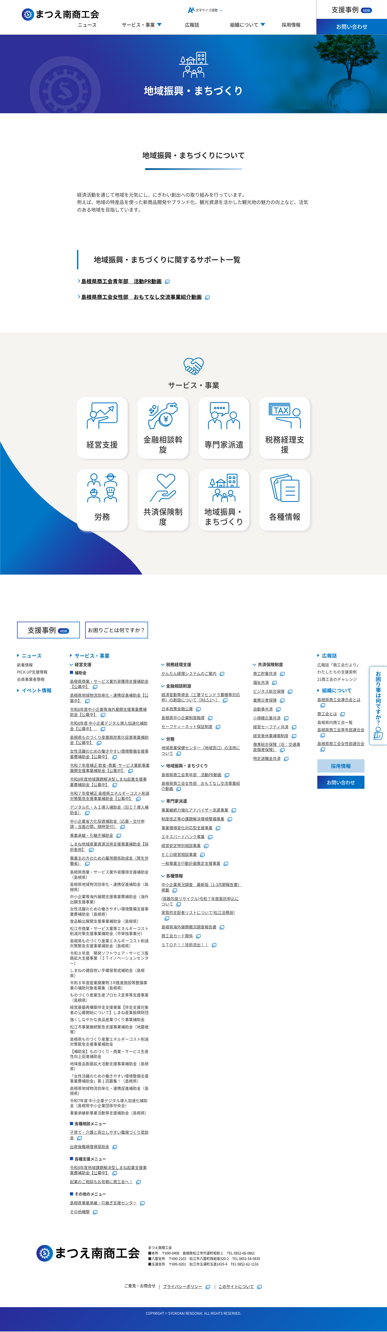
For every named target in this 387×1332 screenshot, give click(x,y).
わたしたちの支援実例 (337, 672)
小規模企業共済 (267, 718)
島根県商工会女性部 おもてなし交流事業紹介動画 (141, 297)
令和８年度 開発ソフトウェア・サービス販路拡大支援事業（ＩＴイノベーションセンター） (109, 959)
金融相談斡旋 (178, 686)
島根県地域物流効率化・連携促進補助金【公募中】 (109, 698)
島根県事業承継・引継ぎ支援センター (103, 1203)
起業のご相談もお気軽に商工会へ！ (101, 1182)
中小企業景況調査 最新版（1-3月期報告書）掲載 (201, 887)
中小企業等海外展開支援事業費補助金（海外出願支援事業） (109, 899)
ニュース (87, 24)
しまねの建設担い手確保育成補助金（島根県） (107, 973)
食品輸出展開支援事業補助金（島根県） (105, 922)
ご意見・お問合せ (140, 1286)
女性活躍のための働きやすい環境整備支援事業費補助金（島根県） (109, 912)
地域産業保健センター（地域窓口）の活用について (200, 751)
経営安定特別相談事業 (181, 846)
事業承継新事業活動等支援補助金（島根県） (109, 1113)
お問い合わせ (352, 26)
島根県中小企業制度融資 (183, 718)
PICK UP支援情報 (32, 672)
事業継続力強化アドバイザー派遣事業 (194, 810)
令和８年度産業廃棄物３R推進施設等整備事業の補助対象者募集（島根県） (108, 985)
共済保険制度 (270, 665)
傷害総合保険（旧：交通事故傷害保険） (276, 747)
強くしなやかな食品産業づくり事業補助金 (107, 1020)
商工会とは (327, 714)
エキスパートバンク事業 (183, 837)
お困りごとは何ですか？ (116, 630)
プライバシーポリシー (182, 1287)
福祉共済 (261, 683)
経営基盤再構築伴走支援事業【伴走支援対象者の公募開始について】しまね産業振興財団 (109, 1010)
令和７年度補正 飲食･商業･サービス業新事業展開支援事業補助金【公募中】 (110, 768)
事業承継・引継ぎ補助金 (91, 836)
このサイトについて (236, 1287)
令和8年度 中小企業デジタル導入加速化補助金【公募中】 (109, 726)
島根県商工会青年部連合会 (340, 730)
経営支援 (83, 665)
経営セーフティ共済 (270, 727)
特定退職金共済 (267, 759)
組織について (337, 691)
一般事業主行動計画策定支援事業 (190, 864)
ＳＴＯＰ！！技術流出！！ (185, 945)
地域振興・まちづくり (187, 766)
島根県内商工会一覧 (335, 723)
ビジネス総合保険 (269, 692)
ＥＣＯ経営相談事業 (179, 855)
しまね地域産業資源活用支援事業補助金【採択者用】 (109, 847)
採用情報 (291, 24)
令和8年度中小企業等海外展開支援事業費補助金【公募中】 (108, 712)
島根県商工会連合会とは (339, 700)
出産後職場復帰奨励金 (89, 1147)
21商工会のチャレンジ (337, 680)
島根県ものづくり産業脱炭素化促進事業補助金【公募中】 (109, 740)
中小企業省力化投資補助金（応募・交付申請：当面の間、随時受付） (107, 824)
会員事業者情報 (31, 680)
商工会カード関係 (177, 936)
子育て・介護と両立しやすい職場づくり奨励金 (109, 1135)
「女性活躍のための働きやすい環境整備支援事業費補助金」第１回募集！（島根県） (109, 1079)
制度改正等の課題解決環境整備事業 (192, 819)
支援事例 (351, 9)
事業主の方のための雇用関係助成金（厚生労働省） (109, 861)
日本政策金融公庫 (177, 709)
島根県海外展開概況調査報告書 (188, 927)
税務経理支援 (178, 665)
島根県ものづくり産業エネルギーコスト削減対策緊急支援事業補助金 (109, 1042)
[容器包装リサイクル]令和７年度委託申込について (200, 902)
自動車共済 (263, 709)
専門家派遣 (176, 802)
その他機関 (80, 1212)
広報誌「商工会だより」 (339, 665)
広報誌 (192, 24)
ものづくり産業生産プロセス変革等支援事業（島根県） (109, 998)
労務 (170, 740)
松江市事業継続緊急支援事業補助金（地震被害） (109, 1030)
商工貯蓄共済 (265, 674)
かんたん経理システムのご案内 (188, 674)
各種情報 (174, 876)
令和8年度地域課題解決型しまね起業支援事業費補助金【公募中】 (108, 782)
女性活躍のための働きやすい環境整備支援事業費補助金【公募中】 (109, 754)
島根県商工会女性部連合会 (340, 744)
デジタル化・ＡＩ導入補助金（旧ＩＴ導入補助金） (109, 810)
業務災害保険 (265, 701)
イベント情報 (37, 691)
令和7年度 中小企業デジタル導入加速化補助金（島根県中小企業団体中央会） (109, 1103)
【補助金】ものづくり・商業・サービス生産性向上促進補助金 (109, 1054)
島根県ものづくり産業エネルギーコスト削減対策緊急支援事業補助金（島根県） (109, 944)
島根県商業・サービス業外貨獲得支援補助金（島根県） (109, 875)
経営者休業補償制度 (270, 736)
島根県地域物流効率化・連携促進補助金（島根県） (109, 887)
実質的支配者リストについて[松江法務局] (198, 913)
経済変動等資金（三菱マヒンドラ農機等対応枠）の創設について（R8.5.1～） (200, 698)
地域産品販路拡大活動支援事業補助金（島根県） (109, 1067)
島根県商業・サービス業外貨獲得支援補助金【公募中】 (109, 684)
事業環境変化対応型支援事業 (186, 828)
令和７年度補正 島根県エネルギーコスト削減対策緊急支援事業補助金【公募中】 (109, 796)
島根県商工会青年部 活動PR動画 (121, 281)
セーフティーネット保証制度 (186, 727)
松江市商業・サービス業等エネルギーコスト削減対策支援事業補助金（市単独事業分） (109, 931)
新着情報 (25, 665)
